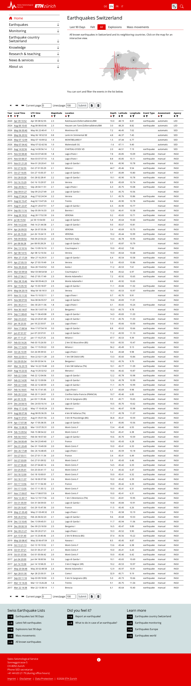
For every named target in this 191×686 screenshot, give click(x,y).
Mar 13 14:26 (20, 582)
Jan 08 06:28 (20, 243)
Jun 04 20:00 (20, 559)
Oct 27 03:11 (20, 455)
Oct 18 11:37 (20, 479)
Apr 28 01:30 (20, 573)
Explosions (115, 27)
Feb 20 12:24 (20, 394)
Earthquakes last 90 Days (30, 616)
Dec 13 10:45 (20, 521)
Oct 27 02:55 (20, 168)
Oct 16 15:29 (20, 182)
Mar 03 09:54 (20, 271)
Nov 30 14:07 (20, 309)
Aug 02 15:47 (20, 201)
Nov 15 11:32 (20, 295)
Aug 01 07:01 (20, 417)
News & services (34, 60)
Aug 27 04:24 (20, 196)
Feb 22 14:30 (20, 380)
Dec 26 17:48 (20, 450)
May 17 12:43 (20, 408)
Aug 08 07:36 (20, 413)
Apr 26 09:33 (20, 229)
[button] (20, 5)
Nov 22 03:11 (20, 356)
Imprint (11, 678)
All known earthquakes (28, 641)
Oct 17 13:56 (20, 483)
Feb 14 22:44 (20, 224)
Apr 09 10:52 (20, 121)
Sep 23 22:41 (20, 318)
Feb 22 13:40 (20, 384)
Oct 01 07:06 (20, 554)
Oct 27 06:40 (20, 465)
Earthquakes (34, 24)
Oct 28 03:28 (20, 177)
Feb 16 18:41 (20, 389)
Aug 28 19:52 (20, 215)
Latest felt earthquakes (28, 622)
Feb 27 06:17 (20, 276)
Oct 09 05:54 (20, 361)
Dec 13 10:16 (20, 248)
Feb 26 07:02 (20, 516)
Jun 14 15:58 (20, 564)
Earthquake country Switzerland (34, 39)
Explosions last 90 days (28, 629)
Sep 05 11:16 (20, 210)
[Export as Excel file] (91, 105)
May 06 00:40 (20, 130)
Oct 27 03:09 (20, 460)
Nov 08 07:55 (20, 300)
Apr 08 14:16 (20, 252)
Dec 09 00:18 (20, 526)
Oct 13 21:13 (20, 545)
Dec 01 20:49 (20, 446)
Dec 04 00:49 (20, 441)
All (101, 27)
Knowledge (34, 47)
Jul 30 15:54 (20, 219)
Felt (92, 27)
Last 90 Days (77, 27)
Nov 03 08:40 (20, 153)
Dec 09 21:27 (20, 531)
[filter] (10, 116)
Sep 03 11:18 (20, 578)
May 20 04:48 (20, 568)
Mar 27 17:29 (20, 257)
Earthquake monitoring (148, 622)
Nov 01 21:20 (20, 163)
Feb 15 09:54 (20, 432)
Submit (82, 105)
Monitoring (34, 30)
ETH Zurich (71, 678)
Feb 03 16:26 (20, 342)
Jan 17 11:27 (20, 337)
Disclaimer (25, 678)
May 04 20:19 (20, 290)
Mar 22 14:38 (20, 587)
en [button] (111, 6)
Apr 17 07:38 (20, 422)
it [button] (122, 6)
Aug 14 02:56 (20, 149)
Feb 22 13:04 (20, 375)
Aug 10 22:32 (20, 370)
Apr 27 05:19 (20, 262)
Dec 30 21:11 (20, 304)
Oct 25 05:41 (20, 469)
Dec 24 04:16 (20, 403)
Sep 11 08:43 (20, 314)
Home (16, 18)
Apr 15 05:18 (20, 286)
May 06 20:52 (20, 135)
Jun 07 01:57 (20, 333)
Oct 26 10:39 (20, 351)
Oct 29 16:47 (20, 507)
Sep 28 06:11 (20, 186)
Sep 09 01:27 (20, 191)
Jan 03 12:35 (20, 399)
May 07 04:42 (20, 144)
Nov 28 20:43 (20, 267)
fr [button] (117, 6)
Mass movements (138, 27)
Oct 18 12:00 (20, 474)
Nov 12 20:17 (20, 498)
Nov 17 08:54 (20, 328)
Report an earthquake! (88, 616)
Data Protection (44, 678)
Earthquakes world (145, 635)
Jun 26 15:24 (20, 234)
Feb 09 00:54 (20, 238)
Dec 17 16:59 (20, 347)
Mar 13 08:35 (20, 427)
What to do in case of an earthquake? (96, 622)
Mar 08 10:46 (20, 281)
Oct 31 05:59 (20, 502)
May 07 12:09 (20, 139)
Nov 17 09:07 (20, 493)
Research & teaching (34, 53)
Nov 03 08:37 (20, 158)
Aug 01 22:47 (20, 205)
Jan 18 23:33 (20, 323)
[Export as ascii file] (98, 105)
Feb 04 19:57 (20, 436)
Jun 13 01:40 (20, 535)
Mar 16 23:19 (20, 366)
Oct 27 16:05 (20, 172)
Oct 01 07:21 (20, 549)
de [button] (105, 6)
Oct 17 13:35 (20, 488)
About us (34, 66)
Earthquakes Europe (146, 629)
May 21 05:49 (20, 512)
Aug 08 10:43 (20, 125)
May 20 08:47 (20, 540)
